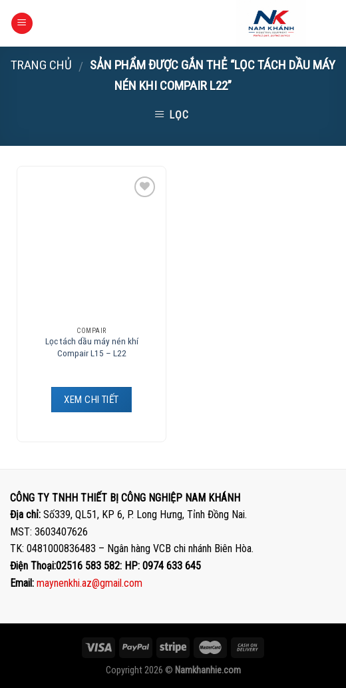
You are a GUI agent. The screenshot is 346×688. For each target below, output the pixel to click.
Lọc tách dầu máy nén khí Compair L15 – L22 (91, 347)
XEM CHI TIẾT (91, 400)
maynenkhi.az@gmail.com (89, 583)
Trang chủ (41, 65)
